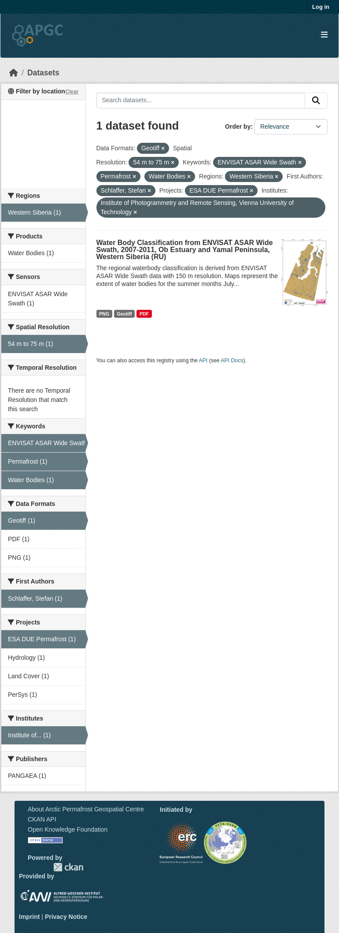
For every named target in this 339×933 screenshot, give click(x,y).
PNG (104, 313)
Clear (71, 92)
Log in (320, 7)
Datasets (43, 72)
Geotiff (124, 313)
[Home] (13, 72)
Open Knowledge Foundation (67, 829)
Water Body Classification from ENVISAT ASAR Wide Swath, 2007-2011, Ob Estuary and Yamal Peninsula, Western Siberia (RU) (184, 249)
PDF (144, 313)
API (203, 360)
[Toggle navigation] (324, 35)
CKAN (68, 867)
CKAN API (42, 819)
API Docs (232, 360)
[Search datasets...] (201, 100)
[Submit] (316, 100)
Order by (238, 126)
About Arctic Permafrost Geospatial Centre (86, 809)
